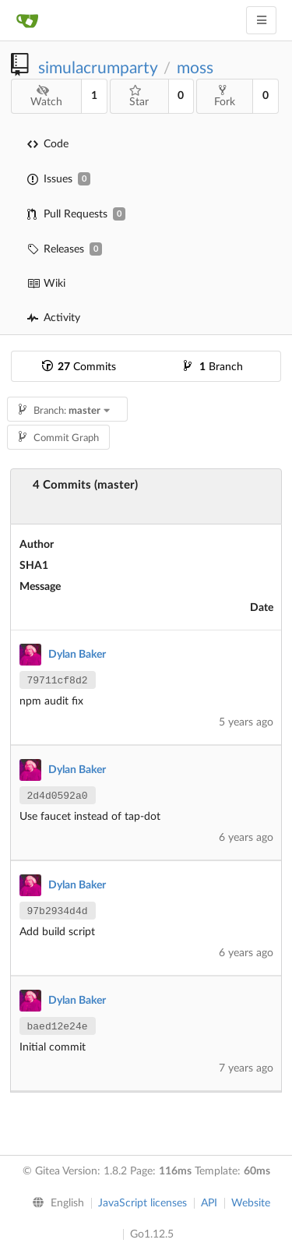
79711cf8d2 (57, 681)
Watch (46, 96)
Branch (213, 367)
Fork (224, 96)
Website (250, 1203)
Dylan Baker (77, 654)
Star (139, 96)
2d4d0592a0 (57, 796)
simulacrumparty (97, 68)
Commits (79, 367)
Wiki (46, 283)
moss (195, 68)
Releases (64, 249)
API (209, 1203)
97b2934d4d (57, 911)
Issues (58, 178)
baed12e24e (57, 1027)
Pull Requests (76, 214)
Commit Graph (59, 438)
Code (48, 144)
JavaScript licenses (142, 1203)
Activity (53, 318)
